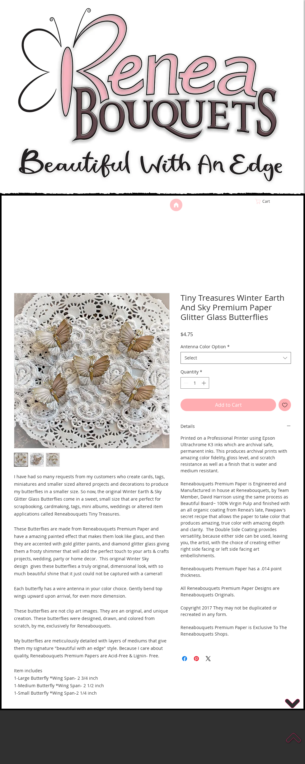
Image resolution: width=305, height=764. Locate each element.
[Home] (176, 205)
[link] (275, 201)
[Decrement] (185, 382)
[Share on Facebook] (184, 658)
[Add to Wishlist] (285, 405)
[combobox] (236, 358)
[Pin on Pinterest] (196, 658)
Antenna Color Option (205, 347)
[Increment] (204, 382)
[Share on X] (208, 658)
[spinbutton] (194, 382)
